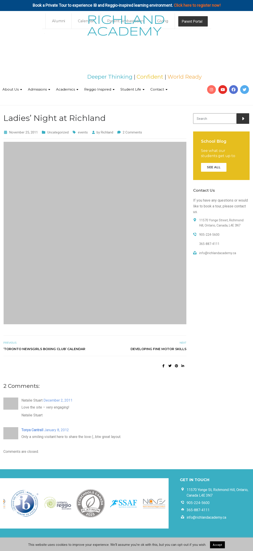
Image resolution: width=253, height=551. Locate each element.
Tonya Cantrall (32, 430)
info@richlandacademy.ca (206, 517)
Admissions (37, 89)
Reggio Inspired (97, 89)
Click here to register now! (197, 5)
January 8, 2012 (56, 430)
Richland (107, 132)
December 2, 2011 (57, 400)
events (83, 132)
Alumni (58, 21)
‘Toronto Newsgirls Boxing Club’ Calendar (44, 349)
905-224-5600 (198, 503)
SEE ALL (214, 167)
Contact (157, 89)
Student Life (130, 89)
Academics (65, 89)
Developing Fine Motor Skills (158, 349)
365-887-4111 (198, 510)
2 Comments (132, 132)
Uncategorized (58, 132)
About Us (10, 89)
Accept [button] (217, 545)
